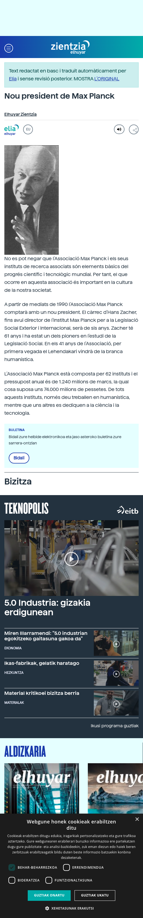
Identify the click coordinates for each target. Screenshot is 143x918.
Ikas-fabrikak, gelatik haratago (41, 663)
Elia (13, 78)
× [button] (137, 819)
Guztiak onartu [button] (49, 895)
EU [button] (28, 129)
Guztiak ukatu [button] (95, 895)
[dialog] (71, 866)
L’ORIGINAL (106, 78)
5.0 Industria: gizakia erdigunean (47, 607)
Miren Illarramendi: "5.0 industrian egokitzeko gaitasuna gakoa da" (46, 635)
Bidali (19, 458)
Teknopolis (26, 507)
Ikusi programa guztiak (115, 725)
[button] (8, 47)
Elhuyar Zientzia (20, 114)
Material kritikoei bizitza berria (41, 693)
